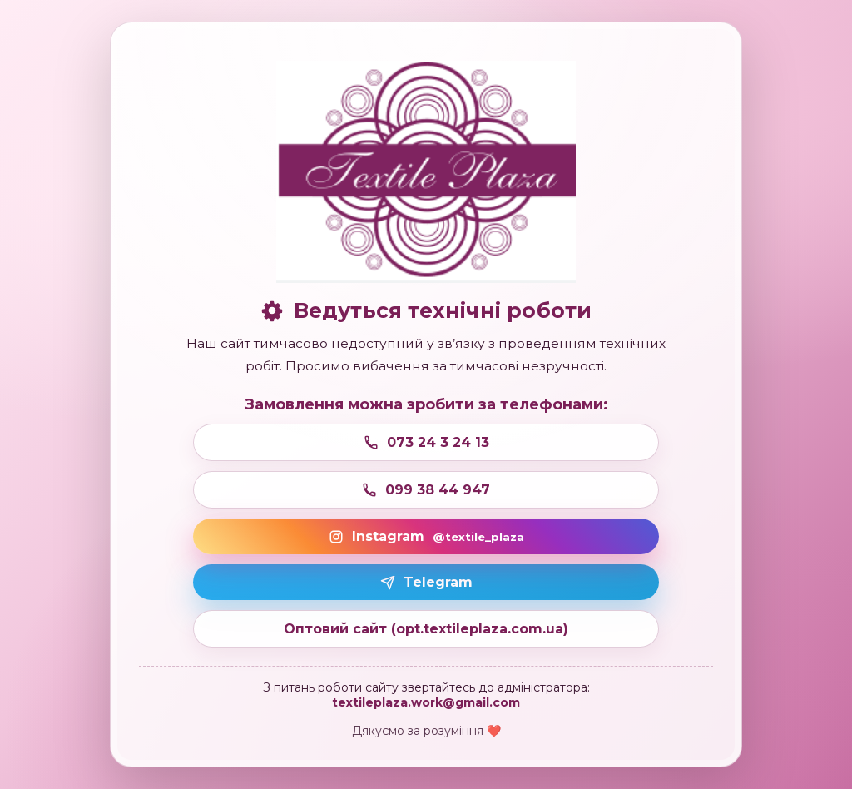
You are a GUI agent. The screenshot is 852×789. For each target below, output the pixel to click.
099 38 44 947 (426, 490)
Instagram (426, 536)
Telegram (426, 582)
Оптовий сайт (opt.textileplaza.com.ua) (426, 629)
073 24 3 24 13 (426, 442)
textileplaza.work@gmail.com (426, 702)
